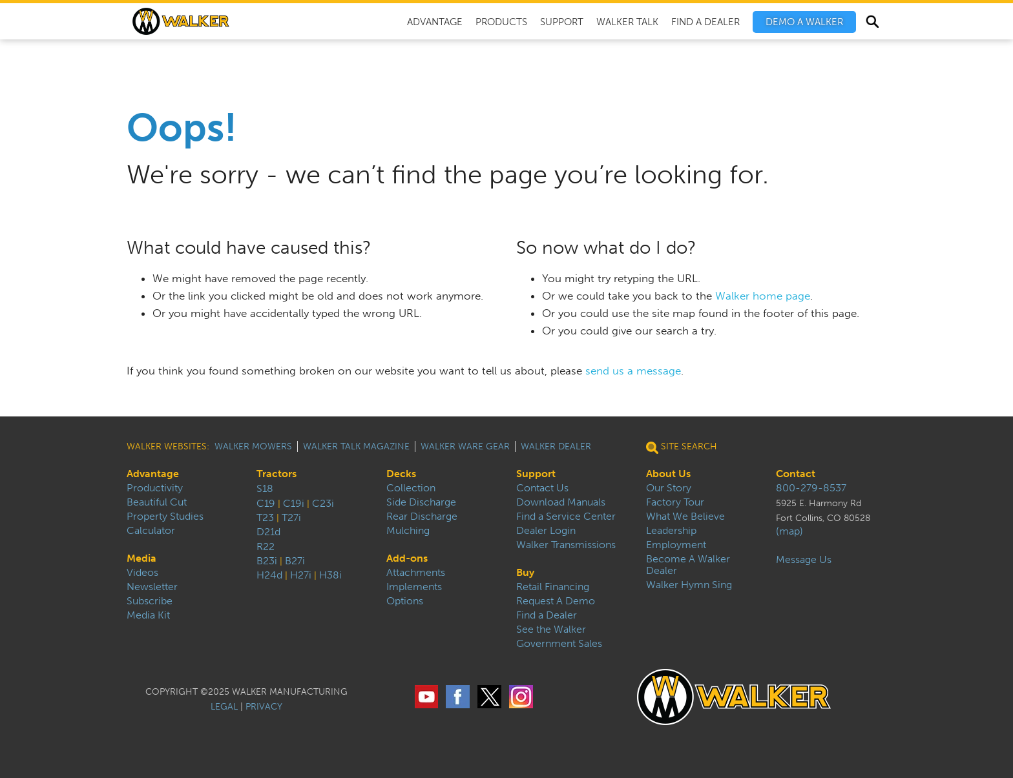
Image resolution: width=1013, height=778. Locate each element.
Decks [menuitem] (401, 474)
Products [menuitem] (501, 22)
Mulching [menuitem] (408, 531)
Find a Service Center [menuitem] (566, 516)
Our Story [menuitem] (668, 488)
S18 (264, 488)
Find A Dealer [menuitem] (705, 22)
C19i (293, 503)
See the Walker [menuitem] (551, 629)
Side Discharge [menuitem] (421, 502)
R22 (265, 546)
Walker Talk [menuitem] (627, 22)
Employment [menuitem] (676, 545)
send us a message (633, 370)
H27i (300, 575)
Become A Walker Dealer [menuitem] (688, 565)
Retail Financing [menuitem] (552, 587)
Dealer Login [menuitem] (546, 531)
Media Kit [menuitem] (148, 615)
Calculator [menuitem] (151, 531)
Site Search (681, 446)
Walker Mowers (253, 446)
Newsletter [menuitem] (152, 587)
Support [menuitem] (561, 22)
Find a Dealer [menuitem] (546, 615)
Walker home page (762, 295)
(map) (789, 531)
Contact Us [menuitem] (542, 488)
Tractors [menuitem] (276, 474)
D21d (268, 532)
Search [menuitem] (871, 23)
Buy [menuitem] (525, 572)
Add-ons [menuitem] (407, 558)
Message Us (803, 560)
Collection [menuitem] (410, 488)
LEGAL (224, 706)
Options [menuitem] (404, 601)
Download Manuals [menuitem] (560, 502)
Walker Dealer (556, 446)
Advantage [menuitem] (435, 22)
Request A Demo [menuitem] (555, 601)
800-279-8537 (811, 488)
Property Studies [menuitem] (165, 516)
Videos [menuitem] (142, 572)
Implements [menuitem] (414, 587)
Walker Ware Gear (465, 446)
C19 (265, 503)
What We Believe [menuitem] (685, 516)
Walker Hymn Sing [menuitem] (689, 585)
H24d (269, 575)
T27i (291, 517)
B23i (266, 561)
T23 (265, 517)
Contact (795, 474)
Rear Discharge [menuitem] (421, 516)
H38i (330, 575)
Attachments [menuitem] (415, 572)
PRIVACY (263, 706)
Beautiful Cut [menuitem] (157, 502)
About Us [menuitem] (668, 474)
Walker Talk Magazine (356, 446)
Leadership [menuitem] (671, 531)
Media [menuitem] (141, 558)
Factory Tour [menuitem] (675, 502)
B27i (295, 561)
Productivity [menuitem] (155, 488)
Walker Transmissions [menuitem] (566, 545)
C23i (323, 503)
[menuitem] (804, 21)
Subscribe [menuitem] (149, 601)
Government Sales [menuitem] (559, 644)
